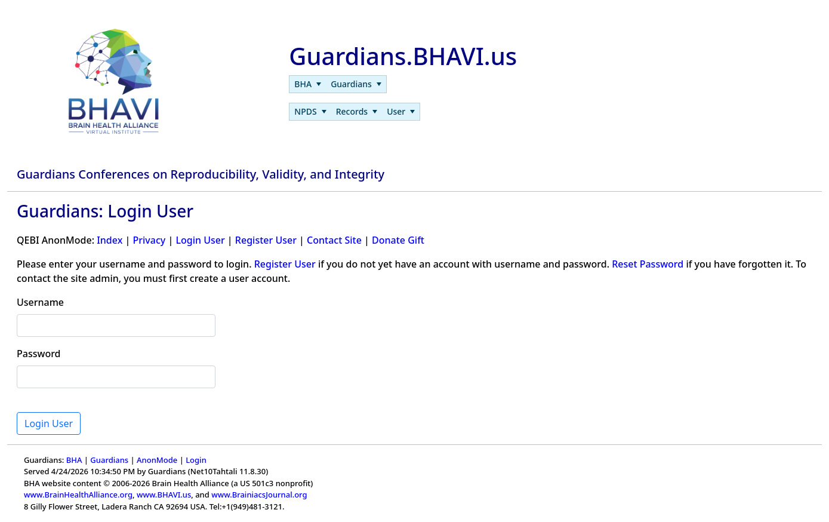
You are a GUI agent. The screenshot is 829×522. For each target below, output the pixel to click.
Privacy (148, 240)
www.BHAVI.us (164, 494)
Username (40, 302)
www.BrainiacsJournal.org (259, 494)
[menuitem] (307, 84)
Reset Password (647, 264)
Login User (199, 240)
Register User (266, 240)
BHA (74, 460)
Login (196, 460)
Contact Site (334, 240)
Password (39, 353)
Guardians (109, 460)
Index (109, 240)
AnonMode (157, 460)
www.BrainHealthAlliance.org (78, 494)
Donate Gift (398, 240)
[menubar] (337, 84)
